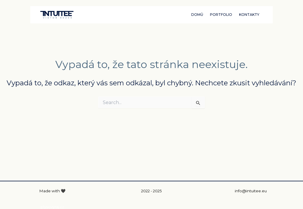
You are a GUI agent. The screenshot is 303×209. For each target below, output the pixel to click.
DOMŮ (197, 14)
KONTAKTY (249, 14)
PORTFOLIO (221, 14)
